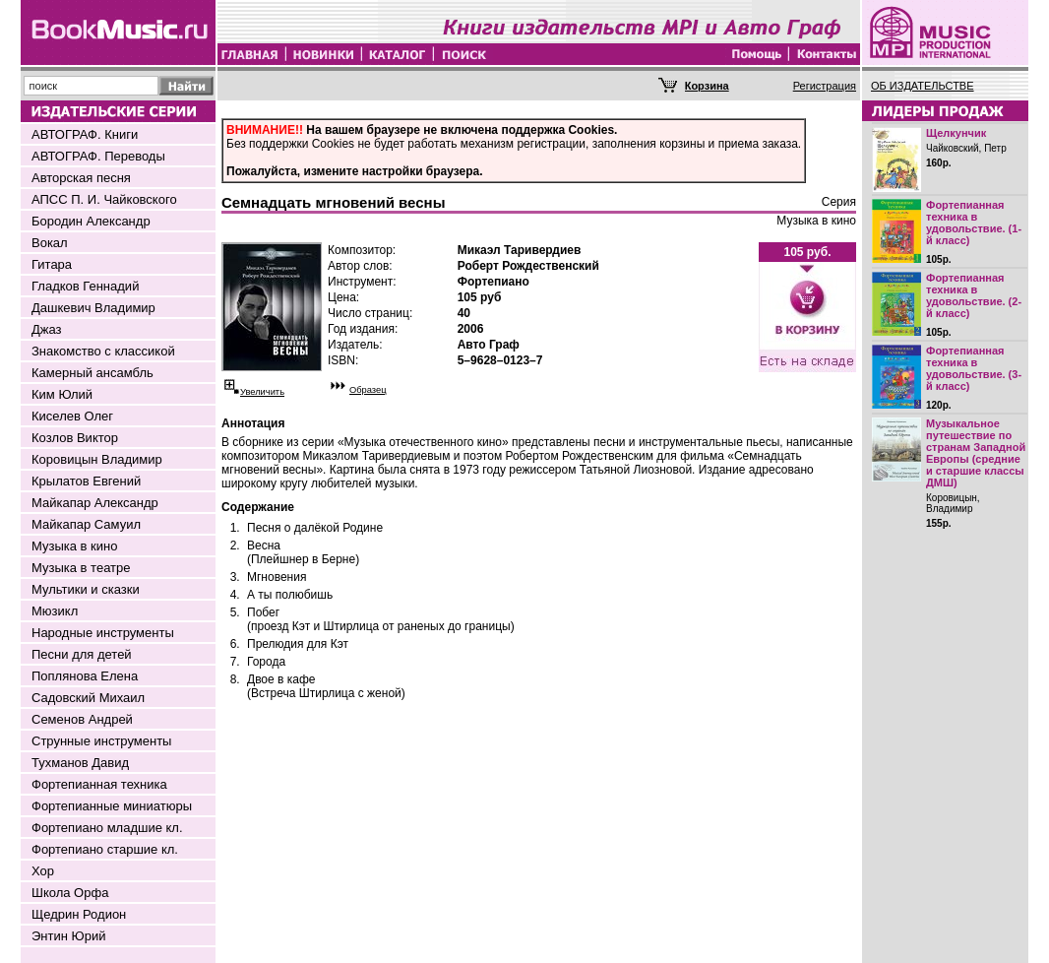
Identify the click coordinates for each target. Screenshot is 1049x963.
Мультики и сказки (85, 589)
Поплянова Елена (84, 676)
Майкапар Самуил (86, 524)
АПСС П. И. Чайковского (104, 199)
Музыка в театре (81, 567)
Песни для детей (81, 654)
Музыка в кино (74, 546)
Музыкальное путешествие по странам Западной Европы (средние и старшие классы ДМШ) (975, 452)
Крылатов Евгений (86, 481)
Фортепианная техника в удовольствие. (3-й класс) (973, 368)
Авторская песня (81, 177)
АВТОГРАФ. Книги (84, 134)
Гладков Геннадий (85, 286)
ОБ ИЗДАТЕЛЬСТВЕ (922, 86)
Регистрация (824, 86)
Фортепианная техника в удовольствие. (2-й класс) (973, 295)
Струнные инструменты (101, 741)
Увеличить (262, 392)
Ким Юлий (62, 394)
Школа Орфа (69, 892)
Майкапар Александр (94, 502)
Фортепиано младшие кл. (107, 827)
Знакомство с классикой (103, 351)
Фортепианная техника (99, 784)
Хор (42, 871)
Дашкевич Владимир (93, 307)
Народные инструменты (102, 632)
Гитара (51, 264)
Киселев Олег (72, 416)
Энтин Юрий (68, 936)
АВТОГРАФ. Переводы (98, 156)
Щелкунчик (956, 133)
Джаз (46, 329)
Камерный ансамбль (92, 372)
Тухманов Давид (80, 762)
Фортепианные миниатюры (111, 806)
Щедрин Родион (78, 914)
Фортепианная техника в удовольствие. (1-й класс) (973, 222)
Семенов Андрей (82, 719)
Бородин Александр (91, 221)
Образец (368, 390)
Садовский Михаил (88, 697)
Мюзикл (54, 611)
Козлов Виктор (74, 437)
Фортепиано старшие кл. (104, 849)
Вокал (49, 242)
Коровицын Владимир (96, 459)
